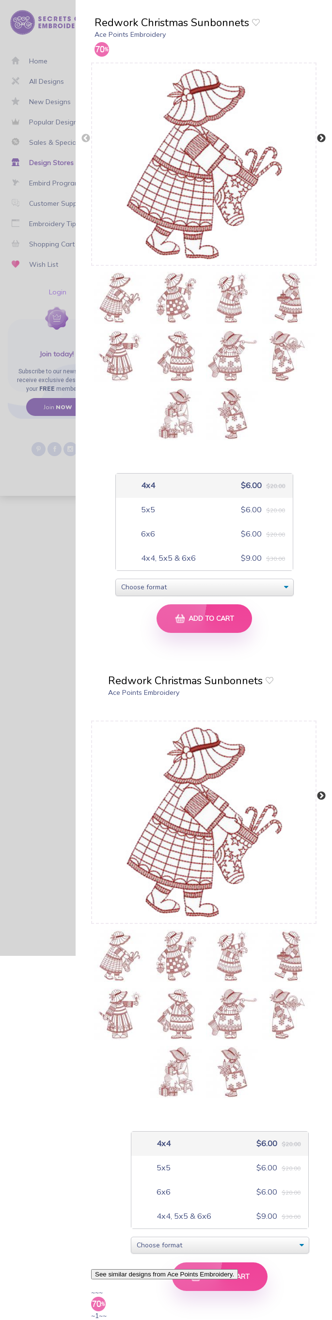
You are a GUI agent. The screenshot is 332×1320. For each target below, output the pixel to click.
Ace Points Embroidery (130, 34)
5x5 (147, 509)
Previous (86, 138)
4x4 (147, 485)
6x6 (147, 533)
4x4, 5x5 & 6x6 (167, 558)
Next (321, 138)
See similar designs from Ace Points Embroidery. (164, 1274)
